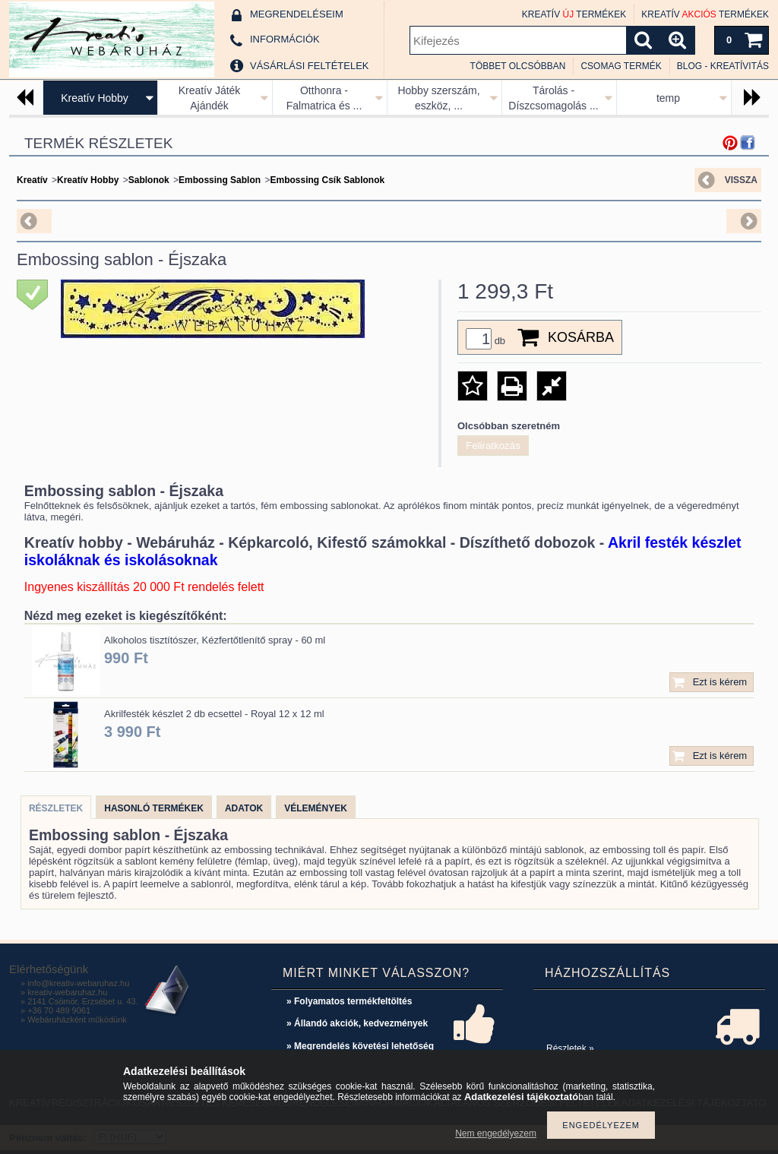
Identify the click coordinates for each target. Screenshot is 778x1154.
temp (668, 98)
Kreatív (32, 180)
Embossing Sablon (220, 180)
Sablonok (148, 180)
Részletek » (570, 1048)
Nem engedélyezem (495, 1133)
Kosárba (581, 337)
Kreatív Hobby (94, 98)
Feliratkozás (493, 445)
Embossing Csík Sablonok (327, 180)
